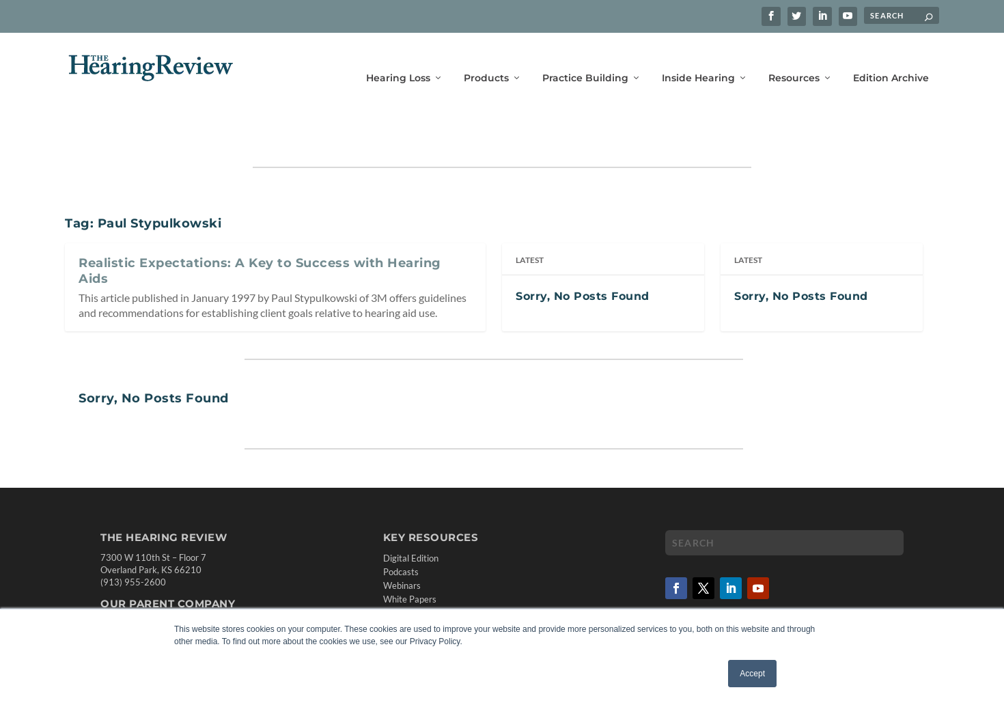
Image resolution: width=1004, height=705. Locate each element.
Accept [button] (752, 673)
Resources (794, 60)
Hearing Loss (398, 60)
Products (486, 60)
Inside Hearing (698, 60)
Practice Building (585, 60)
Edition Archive (891, 60)
